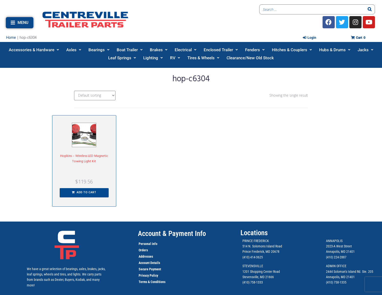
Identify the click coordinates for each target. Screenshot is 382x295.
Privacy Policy (148, 275)
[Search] (370, 9)
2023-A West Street (339, 246)
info (154, 244)
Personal (145, 244)
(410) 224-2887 (336, 257)
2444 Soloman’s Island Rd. (343, 272)
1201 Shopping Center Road (261, 272)
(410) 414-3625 (252, 257)
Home (11, 37)
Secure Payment (150, 269)
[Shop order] (94, 95)
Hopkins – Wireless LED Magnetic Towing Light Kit (84, 158)
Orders (143, 250)
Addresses (146, 256)
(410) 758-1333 (252, 282)
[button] (19, 22)
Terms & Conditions (152, 282)
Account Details (149, 263)
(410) (329, 282)
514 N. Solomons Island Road (262, 246)
